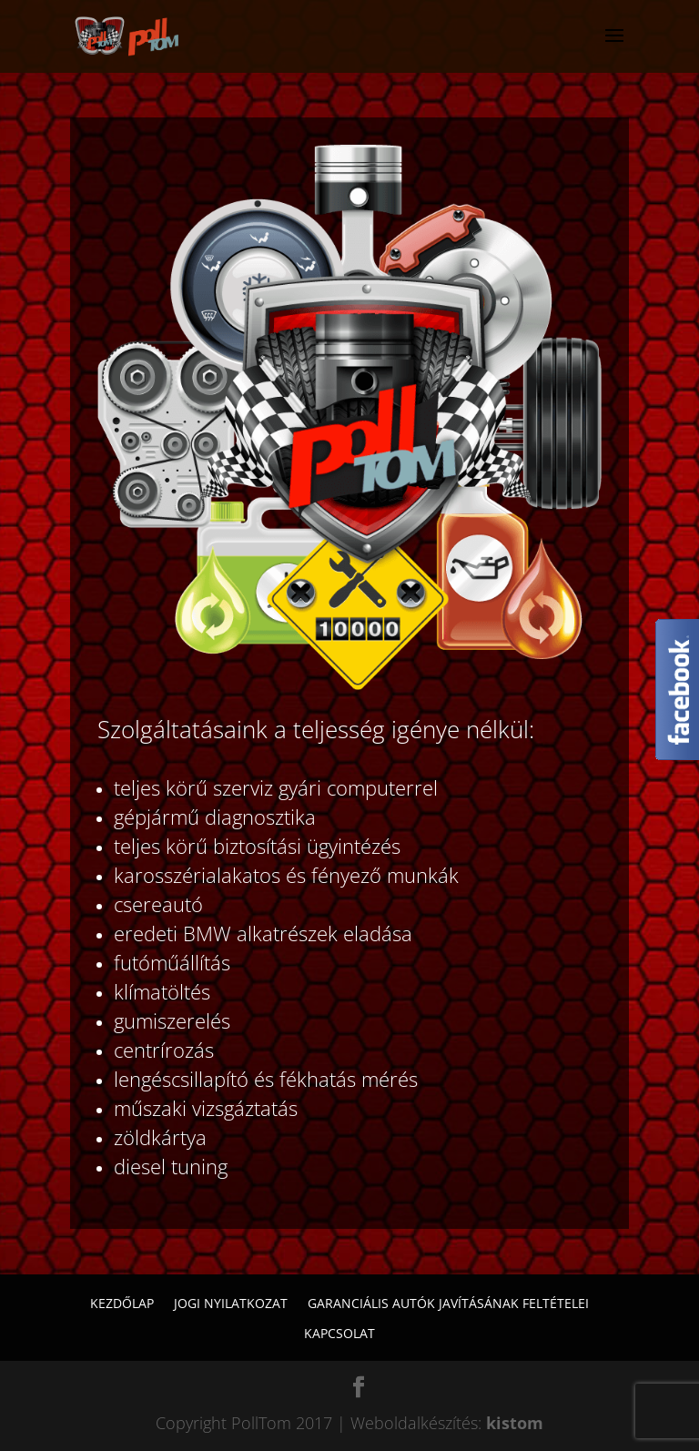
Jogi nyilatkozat (231, 1303)
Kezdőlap (122, 1303)
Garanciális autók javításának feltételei (448, 1303)
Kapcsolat (339, 1333)
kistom (514, 1423)
